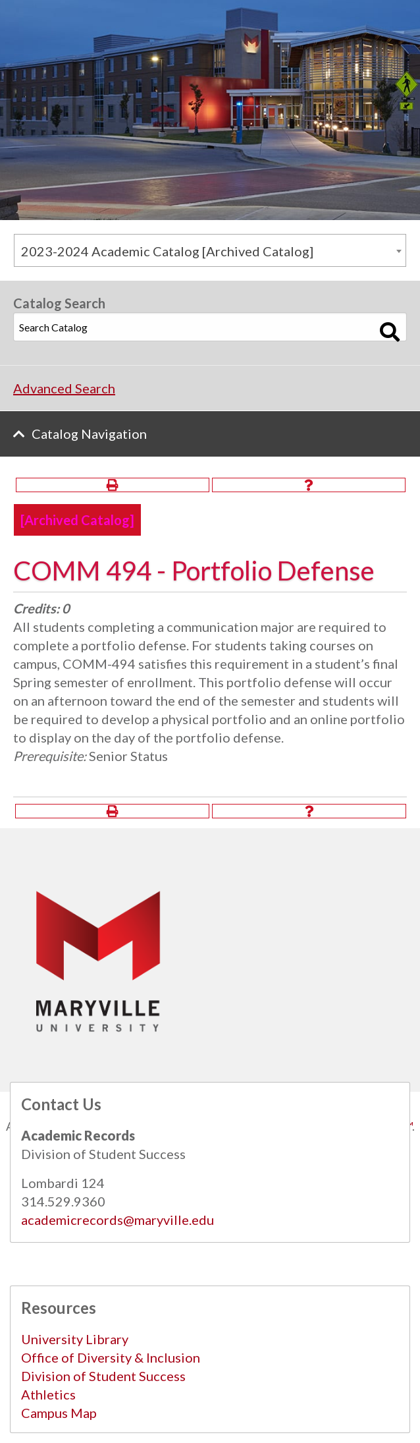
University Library (74, 1339)
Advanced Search (64, 388)
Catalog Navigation (89, 433)
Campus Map (59, 1413)
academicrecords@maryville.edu (117, 1220)
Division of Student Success (103, 1376)
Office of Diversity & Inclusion (110, 1357)
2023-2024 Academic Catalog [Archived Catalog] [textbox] (167, 251)
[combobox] (210, 250)
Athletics (48, 1394)
